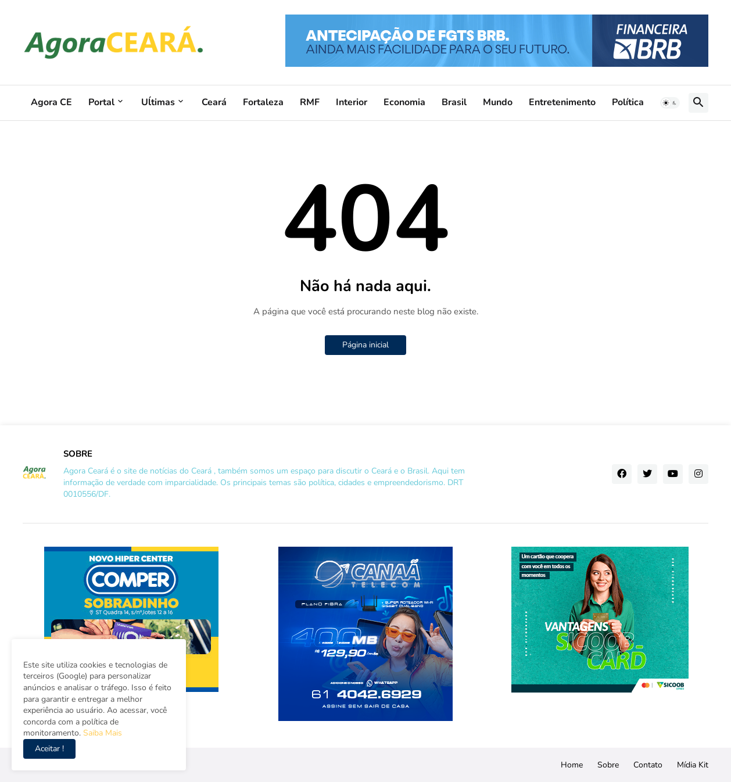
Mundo (498, 102)
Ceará (214, 102)
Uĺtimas (158, 102)
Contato (647, 764)
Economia (404, 102)
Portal (101, 102)
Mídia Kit (692, 764)
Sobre (608, 764)
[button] (670, 103)
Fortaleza (263, 102)
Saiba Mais (101, 732)
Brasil (454, 102)
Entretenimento (562, 102)
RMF (310, 102)
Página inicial (365, 344)
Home (572, 764)
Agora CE (51, 102)
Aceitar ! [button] (49, 748)
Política (628, 102)
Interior (351, 102)
